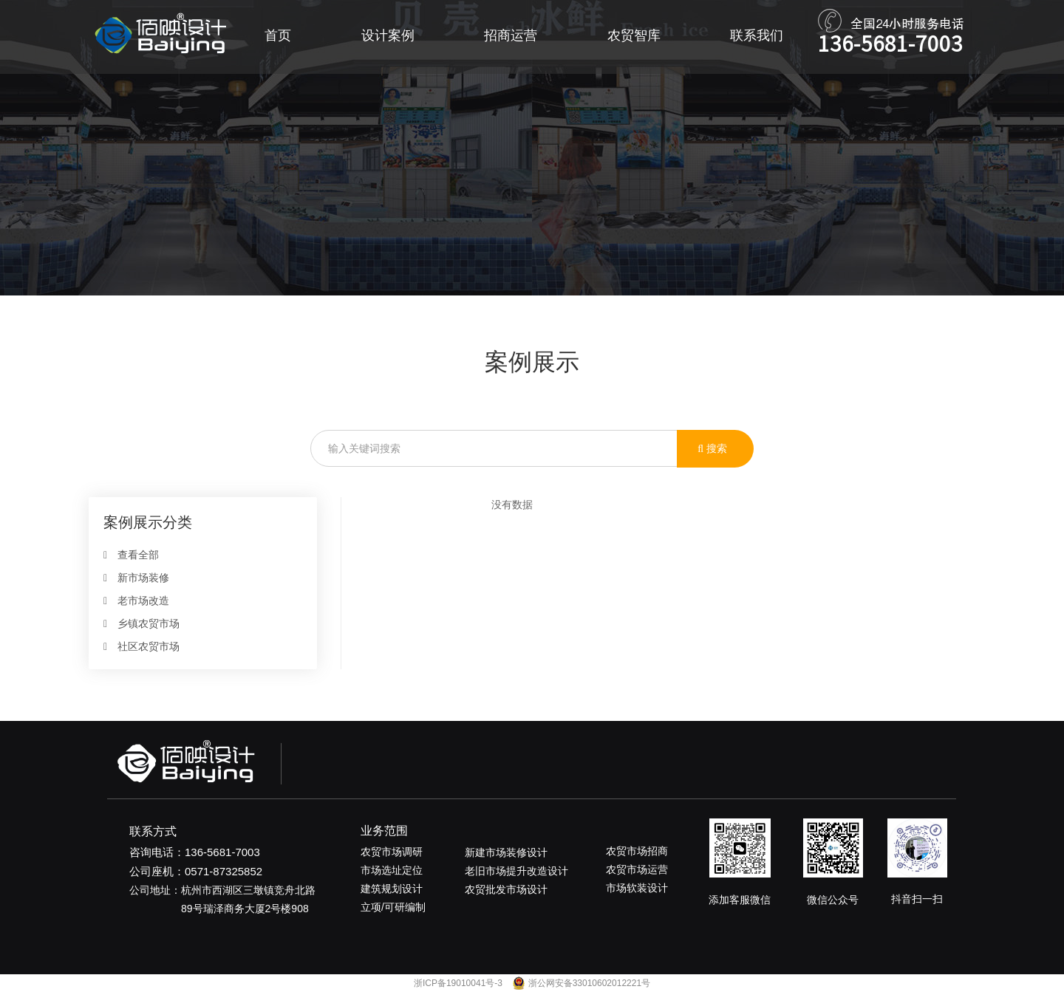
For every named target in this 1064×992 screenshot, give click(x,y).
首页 (278, 35)
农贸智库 (634, 35)
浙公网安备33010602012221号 (589, 983)
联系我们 (756, 35)
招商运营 (510, 35)
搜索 (712, 448)
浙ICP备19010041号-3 (459, 983)
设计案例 (388, 35)
